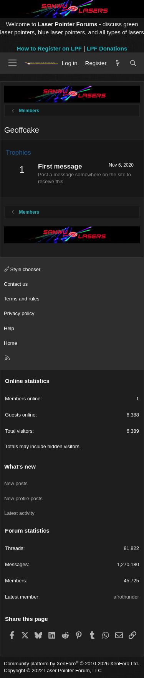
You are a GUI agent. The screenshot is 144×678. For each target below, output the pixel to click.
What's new (20, 466)
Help (9, 328)
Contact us (16, 284)
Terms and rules (21, 299)
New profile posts (23, 498)
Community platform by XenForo (71, 663)
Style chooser (22, 269)
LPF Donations (106, 48)
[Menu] (12, 62)
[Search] (133, 63)
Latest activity (19, 513)
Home (10, 343)
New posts (16, 483)
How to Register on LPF (49, 48)
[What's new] (117, 63)
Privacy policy (19, 313)
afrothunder (126, 597)
